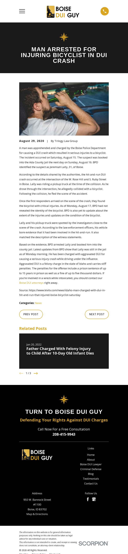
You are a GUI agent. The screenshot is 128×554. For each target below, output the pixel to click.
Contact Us (91, 483)
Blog (91, 474)
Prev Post (30, 314)
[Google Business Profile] (94, 499)
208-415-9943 (64, 434)
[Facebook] (88, 499)
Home (91, 455)
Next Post (97, 314)
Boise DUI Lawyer (91, 464)
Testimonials (91, 478)
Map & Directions (37, 514)
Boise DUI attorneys (31, 282)
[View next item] (36, 373)
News (38, 303)
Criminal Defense (90, 469)
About (91, 459)
